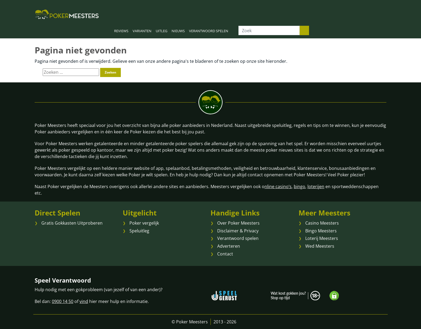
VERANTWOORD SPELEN (208, 30)
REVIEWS (121, 30)
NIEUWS (178, 30)
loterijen (315, 186)
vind (83, 301)
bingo (299, 186)
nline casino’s (278, 186)
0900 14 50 (62, 301)
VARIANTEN (142, 30)
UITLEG (161, 30)
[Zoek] (269, 30)
